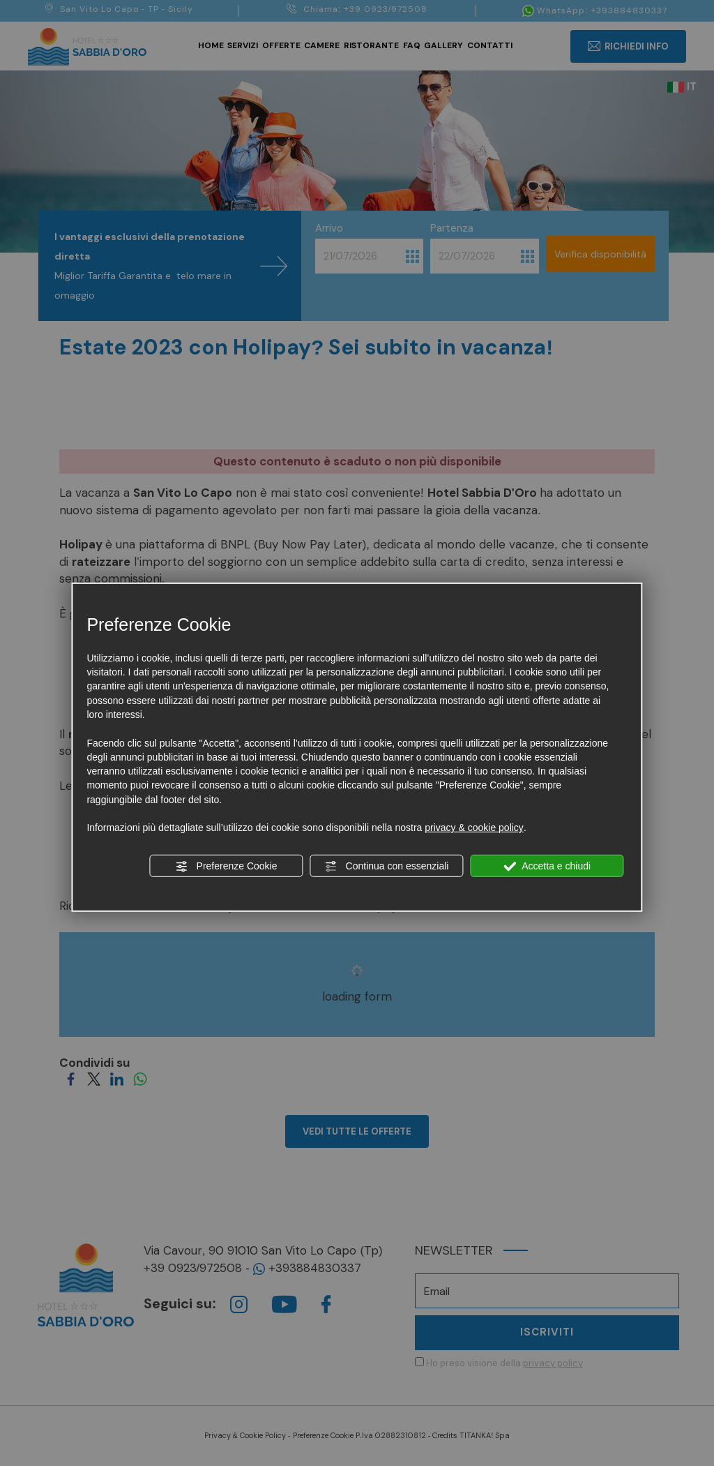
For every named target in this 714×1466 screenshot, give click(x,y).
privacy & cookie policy (474, 827)
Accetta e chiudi (547, 866)
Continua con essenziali (387, 866)
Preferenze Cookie (227, 866)
